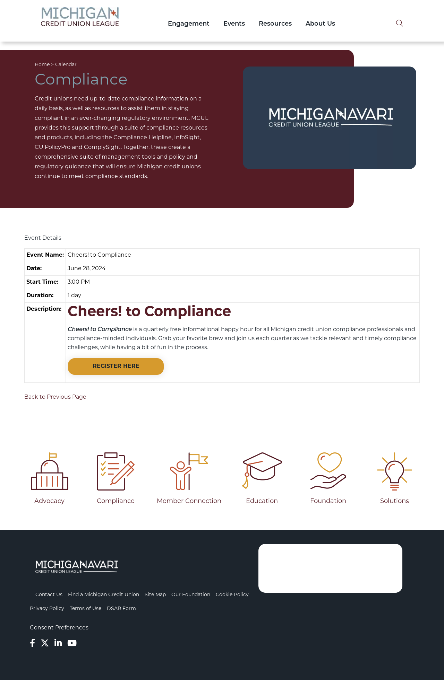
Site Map (155, 595)
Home (42, 65)
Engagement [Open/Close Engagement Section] (189, 24)
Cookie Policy (232, 595)
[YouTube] (72, 644)
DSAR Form (121, 608)
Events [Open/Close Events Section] (234, 24)
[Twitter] (45, 644)
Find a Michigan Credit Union (103, 595)
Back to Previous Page (55, 397)
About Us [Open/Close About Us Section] (320, 24)
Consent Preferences (59, 628)
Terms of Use (85, 608)
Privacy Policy (47, 608)
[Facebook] (32, 644)
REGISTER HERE (116, 366)
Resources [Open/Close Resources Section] (275, 24)
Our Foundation (190, 595)
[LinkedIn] (58, 644)
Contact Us (48, 595)
